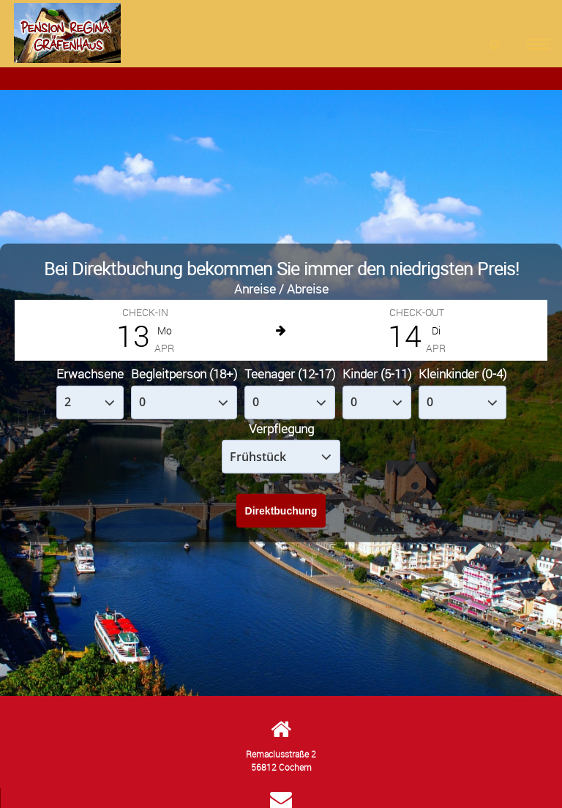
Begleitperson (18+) (184, 373)
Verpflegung (281, 428)
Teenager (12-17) (289, 373)
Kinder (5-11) (376, 373)
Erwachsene (90, 373)
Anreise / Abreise (281, 288)
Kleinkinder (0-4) (462, 373)
